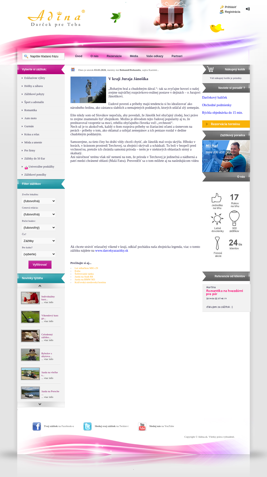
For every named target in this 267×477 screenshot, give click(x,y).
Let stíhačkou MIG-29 (86, 268)
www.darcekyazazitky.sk (111, 250)
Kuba (77, 270)
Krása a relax (31, 134)
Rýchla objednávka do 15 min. (222, 112)
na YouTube (161, 426)
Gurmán (29, 126)
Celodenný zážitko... (47, 336)
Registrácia (232, 12)
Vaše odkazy (154, 56)
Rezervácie (114, 56)
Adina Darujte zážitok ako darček (60, 19)
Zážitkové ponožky (35, 174)
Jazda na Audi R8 (84, 276)
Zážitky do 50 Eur (34, 158)
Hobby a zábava (33, 86)
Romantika (30, 110)
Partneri (177, 56)
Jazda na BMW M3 (85, 279)
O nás (94, 56)
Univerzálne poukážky (39, 167)
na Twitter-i (111, 426)
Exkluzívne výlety (34, 78)
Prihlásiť (231, 7)
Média (134, 56)
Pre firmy (29, 150)
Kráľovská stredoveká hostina (90, 282)
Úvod (78, 56)
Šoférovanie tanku (84, 273)
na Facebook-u (59, 426)
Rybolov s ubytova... (47, 355)
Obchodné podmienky (217, 105)
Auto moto (30, 118)
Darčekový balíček (214, 97)
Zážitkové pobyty (34, 94)
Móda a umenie (33, 142)
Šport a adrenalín (34, 102)
